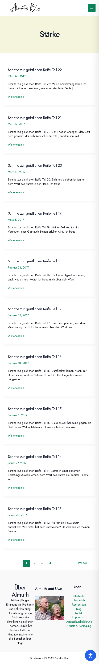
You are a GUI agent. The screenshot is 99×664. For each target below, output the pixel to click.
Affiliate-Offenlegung (79, 626)
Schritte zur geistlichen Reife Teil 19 (34, 213)
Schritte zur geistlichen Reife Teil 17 (34, 309)
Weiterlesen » (16, 97)
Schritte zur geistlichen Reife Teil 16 (34, 356)
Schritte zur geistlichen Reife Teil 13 (34, 508)
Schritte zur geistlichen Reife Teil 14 (34, 456)
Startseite (78, 596)
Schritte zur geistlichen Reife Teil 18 (34, 261)
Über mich (79, 600)
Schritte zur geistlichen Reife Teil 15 (34, 408)
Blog (78, 609)
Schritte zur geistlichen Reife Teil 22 (35, 69)
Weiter (84, 563)
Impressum (78, 617)
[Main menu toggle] (92, 8)
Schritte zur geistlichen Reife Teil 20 (35, 165)
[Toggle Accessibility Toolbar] (90, 655)
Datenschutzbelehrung (79, 622)
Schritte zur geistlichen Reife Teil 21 (34, 117)
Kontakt (79, 613)
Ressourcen (79, 604)
